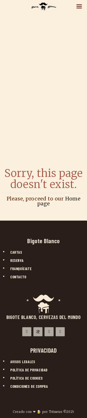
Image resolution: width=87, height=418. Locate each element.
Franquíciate (21, 268)
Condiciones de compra (29, 386)
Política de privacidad (29, 370)
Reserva (17, 260)
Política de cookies (26, 378)
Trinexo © (57, 412)
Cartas (16, 252)
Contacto (18, 277)
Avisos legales (22, 361)
